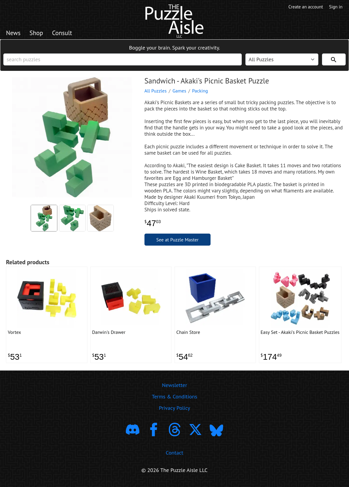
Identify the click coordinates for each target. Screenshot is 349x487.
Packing (200, 92)
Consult (64, 33)
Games (179, 92)
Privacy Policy (174, 410)
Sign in (336, 7)
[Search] (334, 60)
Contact (174, 454)
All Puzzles (155, 92)
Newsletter (174, 387)
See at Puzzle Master (177, 241)
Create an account (304, 7)
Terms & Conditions (174, 398)
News (13, 33)
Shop (37, 33)
